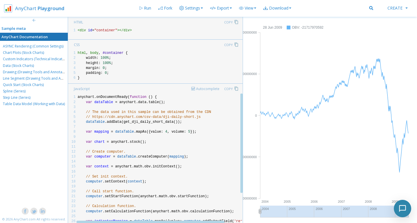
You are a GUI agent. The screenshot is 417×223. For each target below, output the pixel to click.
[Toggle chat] (402, 208)
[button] (247, 8)
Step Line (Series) (16, 97)
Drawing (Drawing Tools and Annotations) (37, 72)
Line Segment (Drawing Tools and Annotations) (41, 78)
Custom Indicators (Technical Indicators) (36, 58)
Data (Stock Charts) (18, 65)
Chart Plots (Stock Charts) (23, 52)
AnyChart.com (25, 219)
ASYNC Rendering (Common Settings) (33, 46)
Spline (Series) (14, 91)
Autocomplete (208, 88)
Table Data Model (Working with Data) (34, 103)
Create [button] (397, 8)
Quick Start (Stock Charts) (23, 84)
